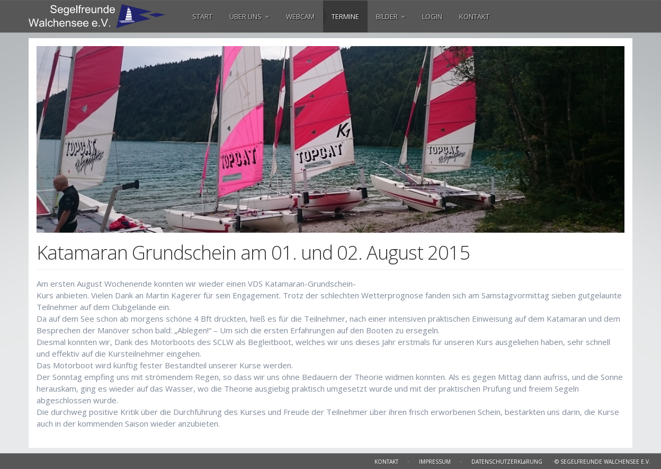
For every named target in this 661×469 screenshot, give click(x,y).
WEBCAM (300, 16)
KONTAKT (474, 16)
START (202, 16)
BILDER (390, 16)
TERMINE (345, 16)
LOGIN (432, 16)
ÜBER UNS (249, 16)
